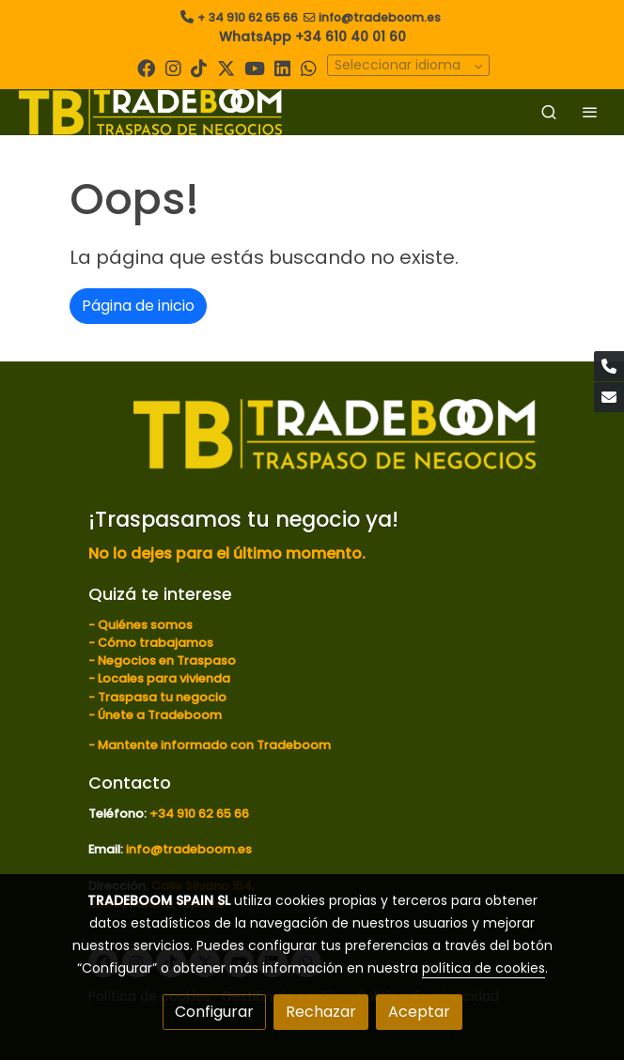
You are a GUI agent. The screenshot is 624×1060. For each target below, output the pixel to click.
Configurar (214, 1011)
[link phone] (609, 366)
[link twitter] (226, 67)
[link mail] (609, 397)
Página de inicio (138, 305)
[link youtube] (254, 67)
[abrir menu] (590, 111)
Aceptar (419, 1011)
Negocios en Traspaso (165, 660)
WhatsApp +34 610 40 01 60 (312, 36)
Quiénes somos (145, 625)
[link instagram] (173, 67)
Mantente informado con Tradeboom (214, 745)
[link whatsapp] (309, 67)
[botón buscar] (549, 111)
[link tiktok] (199, 67)
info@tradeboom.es (380, 17)
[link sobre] (312, 445)
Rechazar (321, 1011)
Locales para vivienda (164, 678)
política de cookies (483, 968)
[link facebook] (146, 67)
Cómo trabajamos (155, 643)
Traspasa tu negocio (162, 697)
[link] (150, 112)
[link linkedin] (282, 67)
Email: (107, 849)
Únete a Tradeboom (160, 715)
